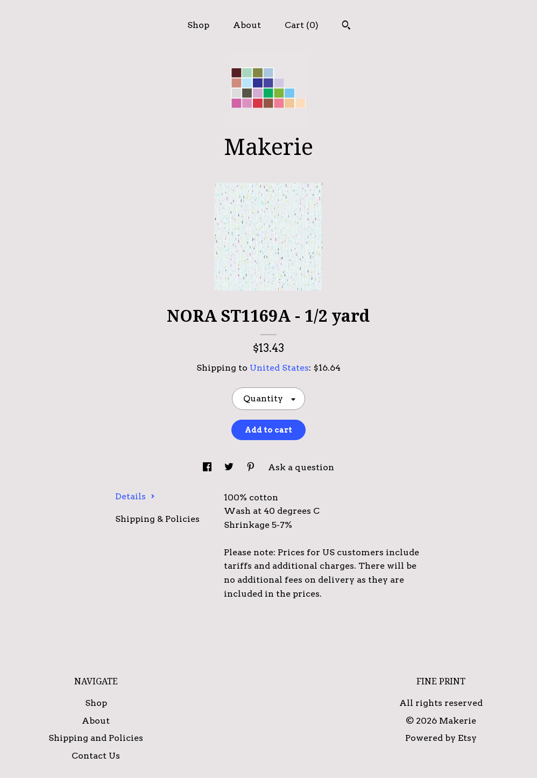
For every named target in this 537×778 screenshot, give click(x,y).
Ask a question (301, 467)
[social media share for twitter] (230, 467)
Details (135, 496)
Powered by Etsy (441, 738)
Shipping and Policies (95, 738)
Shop (198, 25)
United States (279, 368)
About (247, 25)
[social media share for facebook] (208, 467)
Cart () (302, 25)
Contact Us (96, 756)
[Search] (346, 26)
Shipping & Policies (157, 519)
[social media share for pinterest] (251, 467)
